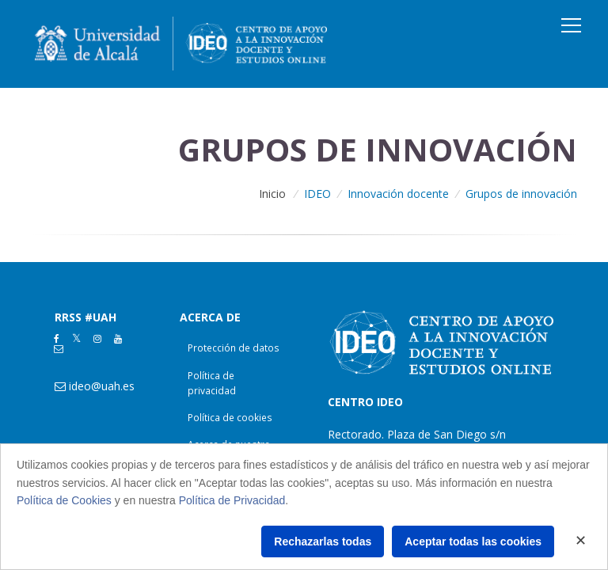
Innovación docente (398, 193)
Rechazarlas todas (322, 541)
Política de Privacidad (232, 500)
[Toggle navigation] (571, 25)
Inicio (272, 193)
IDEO (317, 193)
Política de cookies (230, 417)
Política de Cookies (64, 500)
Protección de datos (233, 348)
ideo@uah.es (102, 385)
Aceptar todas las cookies (473, 541)
